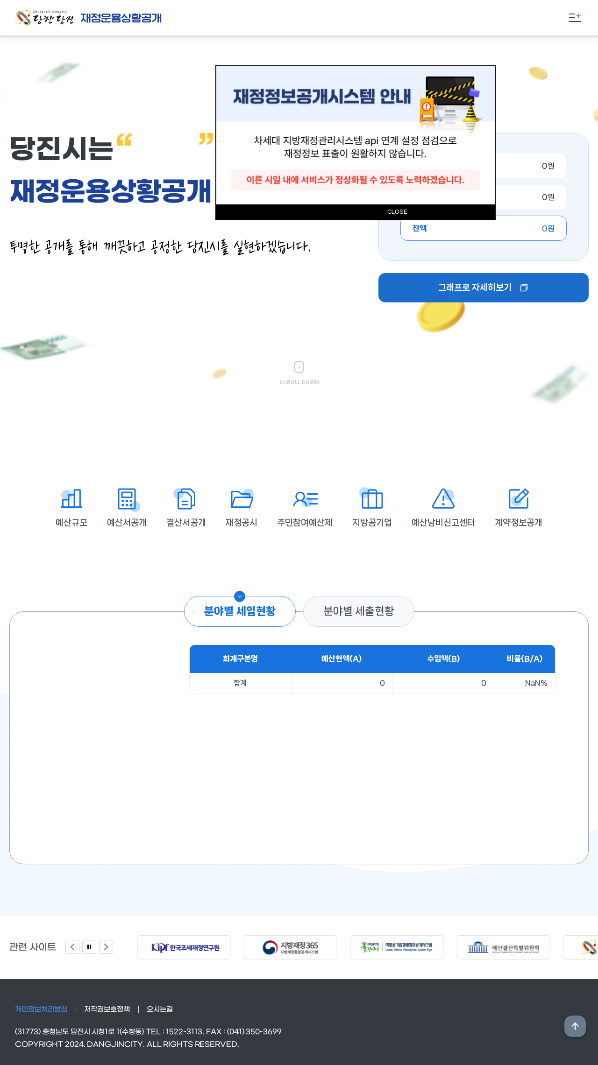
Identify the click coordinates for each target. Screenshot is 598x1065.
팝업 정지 (89, 947)
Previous (72, 947)
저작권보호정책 (107, 1009)
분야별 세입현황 (240, 611)
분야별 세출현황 (358, 611)
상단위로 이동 (575, 1026)
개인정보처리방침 (41, 1009)
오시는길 (160, 1009)
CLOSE (397, 212)
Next (106, 947)
